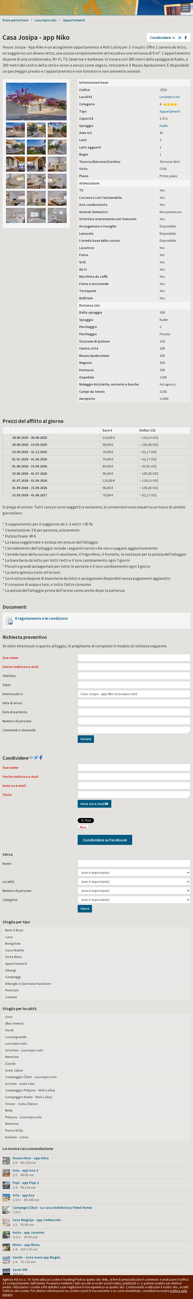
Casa (9, 937)
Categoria (10, 899)
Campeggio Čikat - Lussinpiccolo (31, 1077)
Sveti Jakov (14, 1070)
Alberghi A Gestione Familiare (28, 983)
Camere (11, 997)
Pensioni (12, 990)
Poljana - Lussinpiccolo (23, 1117)
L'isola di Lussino (21, 8)
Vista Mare (13, 956)
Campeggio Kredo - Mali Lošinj (28, 1097)
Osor (9, 1017)
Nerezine (12, 1056)
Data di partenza (15, 712)
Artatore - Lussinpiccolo (24, 1050)
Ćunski (10, 1063)
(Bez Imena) (14, 1023)
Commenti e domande (19, 730)
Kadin (164, 125)
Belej (9, 1110)
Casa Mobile (14, 950)
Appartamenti (74, 20)
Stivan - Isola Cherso (21, 1103)
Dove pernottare (15, 20)
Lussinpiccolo (46, 20)
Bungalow (13, 943)
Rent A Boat (14, 930)
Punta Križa (14, 1130)
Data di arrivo (12, 703)
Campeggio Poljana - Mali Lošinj (30, 1090)
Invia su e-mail (14, 785)
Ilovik (9, 1030)
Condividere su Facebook (105, 839)
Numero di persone (17, 721)
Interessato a (13, 694)
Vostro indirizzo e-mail (20, 666)
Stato (7, 685)
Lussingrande (15, 1037)
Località (8, 881)
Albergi (10, 970)
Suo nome (10, 657)
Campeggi (13, 977)
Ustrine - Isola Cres (20, 1083)
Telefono (9, 675)
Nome (7, 863)
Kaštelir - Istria (16, 1137)
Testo (7, 794)
